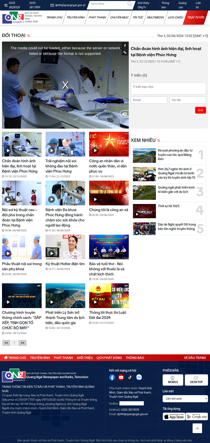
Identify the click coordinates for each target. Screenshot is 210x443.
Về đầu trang (195, 358)
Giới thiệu (85, 358)
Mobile (173, 379)
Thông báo (165, 5)
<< (6, 343)
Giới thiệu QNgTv (143, 5)
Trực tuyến (196, 17)
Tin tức (138, 17)
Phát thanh (97, 17)
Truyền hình (75, 17)
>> (22, 343)
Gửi (200, 110)
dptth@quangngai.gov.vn (70, 5)
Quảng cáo (182, 5)
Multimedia (155, 17)
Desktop (196, 379)
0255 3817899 (34, 5)
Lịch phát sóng (109, 358)
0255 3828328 (14, 5)
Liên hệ (198, 5)
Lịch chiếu (176, 17)
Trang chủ (54, 17)
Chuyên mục (119, 17)
